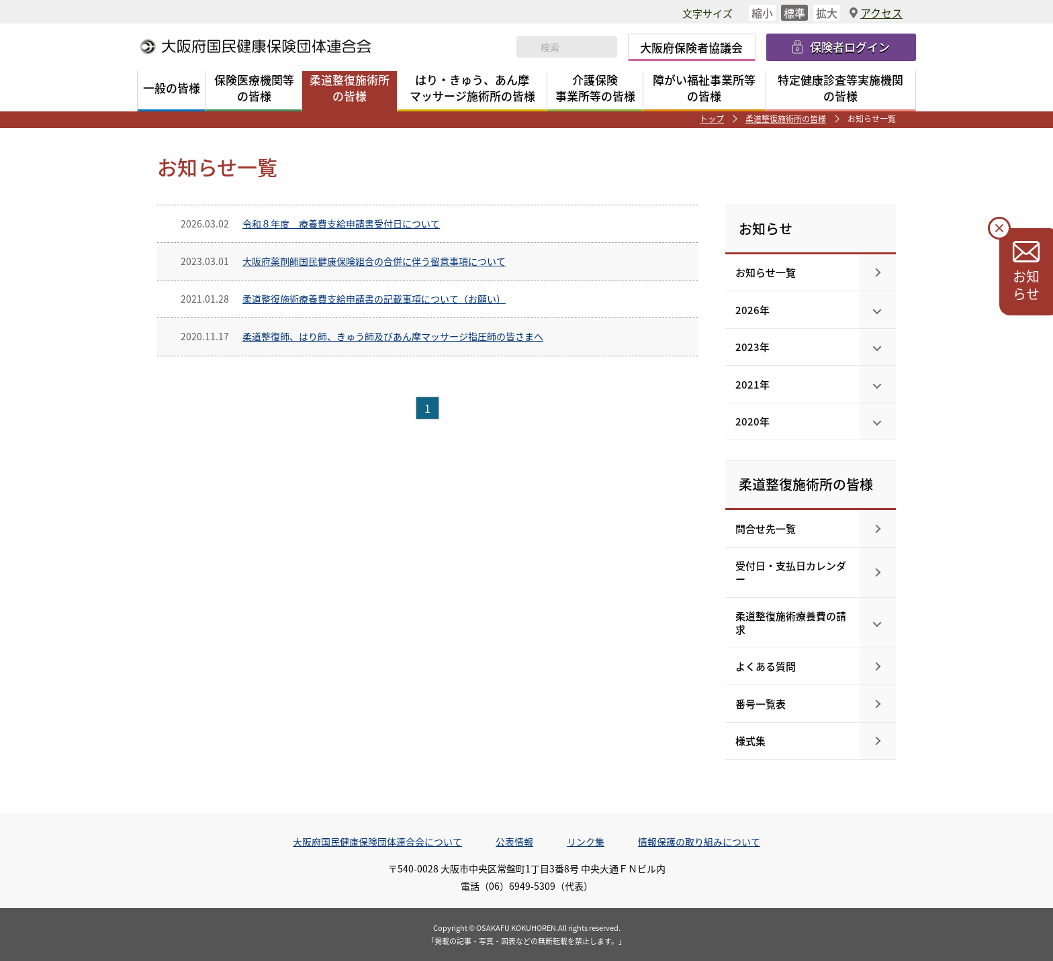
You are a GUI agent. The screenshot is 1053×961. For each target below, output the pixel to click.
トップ (712, 118)
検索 (528, 47)
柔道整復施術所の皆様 (785, 118)
